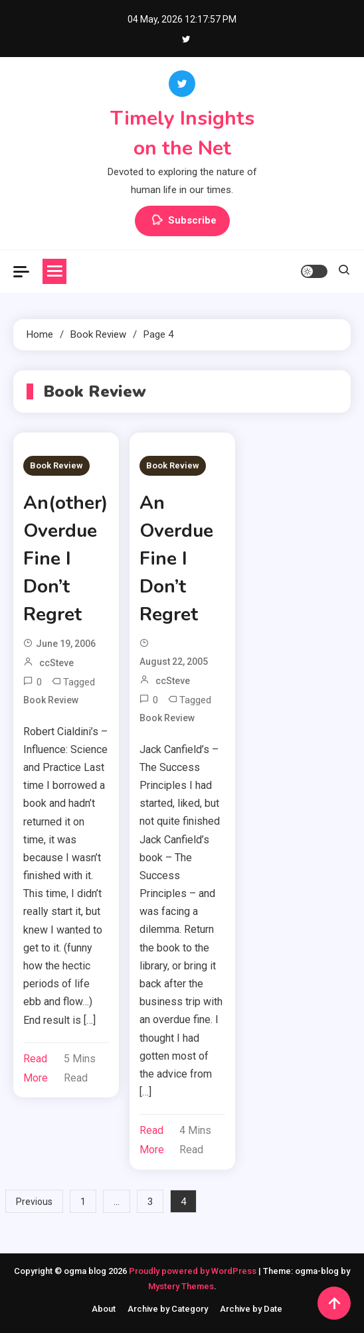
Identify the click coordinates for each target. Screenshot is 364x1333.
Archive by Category (168, 1309)
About (104, 1309)
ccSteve (56, 663)
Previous (34, 1201)
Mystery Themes (181, 1286)
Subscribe (182, 221)
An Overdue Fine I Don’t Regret (176, 558)
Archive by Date (251, 1309)
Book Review (56, 465)
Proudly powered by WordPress (193, 1271)
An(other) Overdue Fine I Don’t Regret (65, 558)
